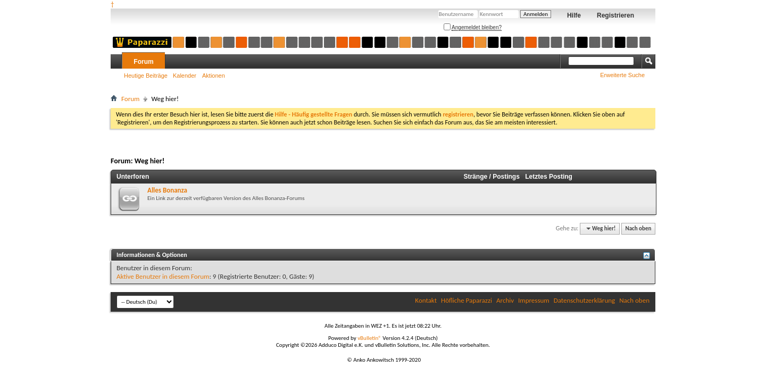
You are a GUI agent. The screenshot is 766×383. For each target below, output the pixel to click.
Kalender (184, 75)
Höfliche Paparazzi (466, 300)
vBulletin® (369, 338)
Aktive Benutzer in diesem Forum (162, 276)
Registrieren (615, 15)
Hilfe (574, 15)
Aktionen (213, 75)
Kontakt (426, 300)
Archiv (505, 300)
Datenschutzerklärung (584, 300)
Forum (143, 61)
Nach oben (638, 228)
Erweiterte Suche (622, 75)
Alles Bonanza (167, 190)
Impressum (533, 300)
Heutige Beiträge (146, 75)
